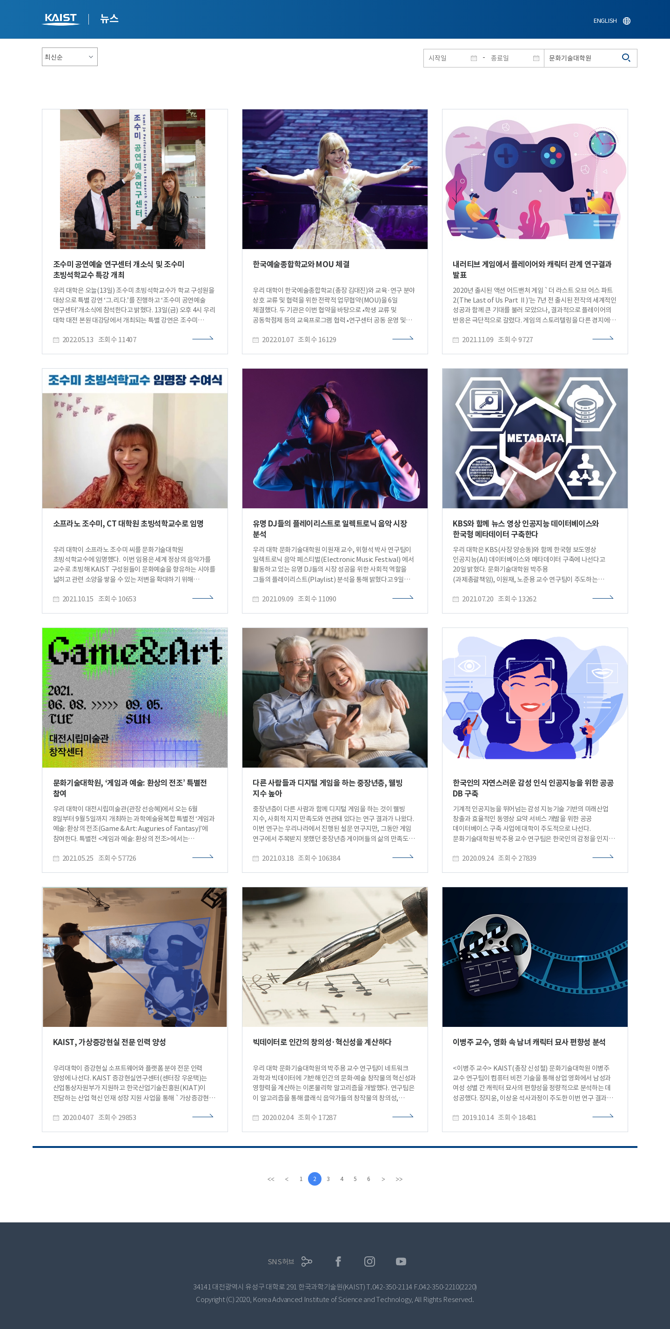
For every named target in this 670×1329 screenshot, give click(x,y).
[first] (269, 1179)
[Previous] (285, 1179)
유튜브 (401, 1261)
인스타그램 (369, 1261)
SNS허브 (281, 1261)
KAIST (62, 20)
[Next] (385, 1179)
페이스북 (338, 1261)
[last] (401, 1179)
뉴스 (109, 18)
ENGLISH (605, 21)
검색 (626, 58)
